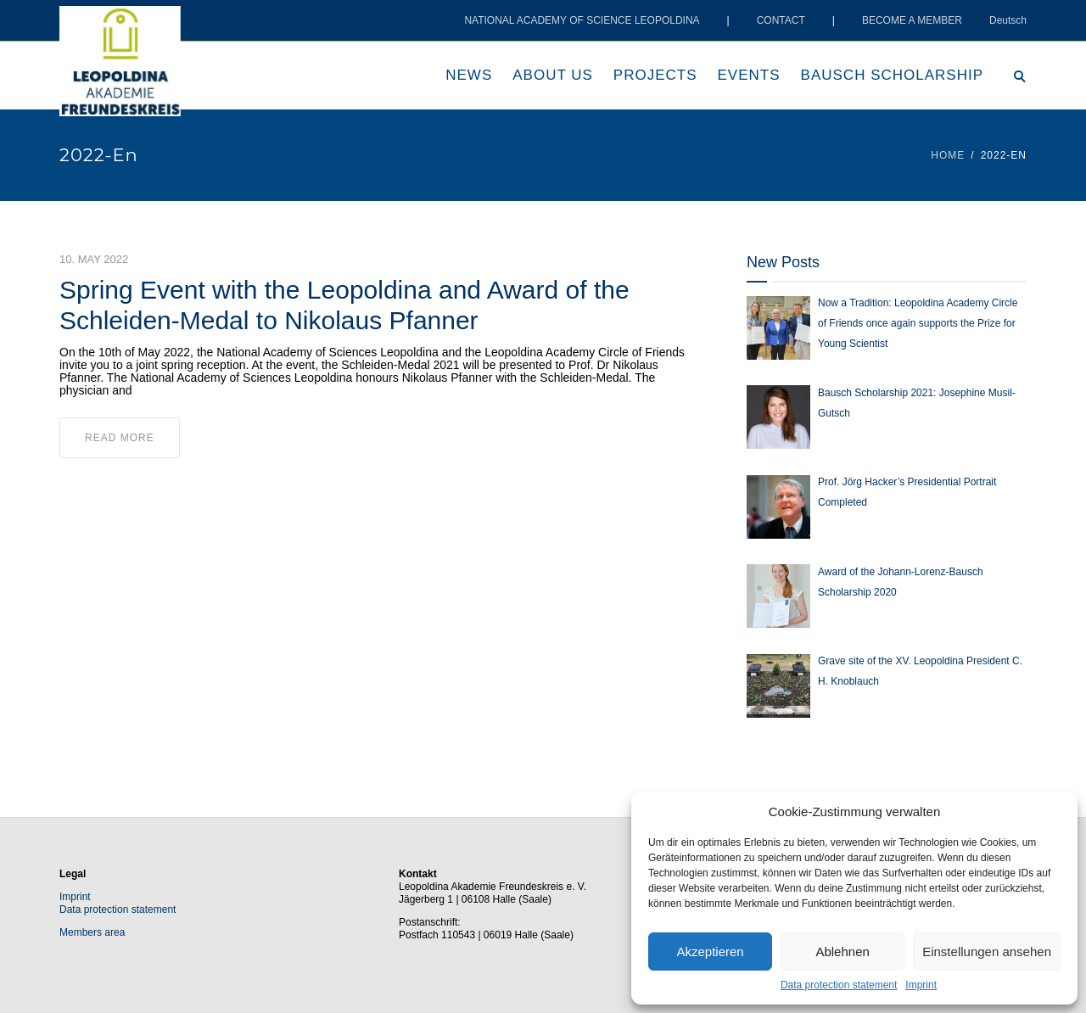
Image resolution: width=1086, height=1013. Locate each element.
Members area (92, 932)
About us (552, 75)
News (468, 75)
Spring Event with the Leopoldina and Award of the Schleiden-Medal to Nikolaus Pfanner (344, 305)
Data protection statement (839, 985)
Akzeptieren (709, 951)
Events (749, 75)
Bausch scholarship (892, 75)
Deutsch (1008, 20)
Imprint (921, 985)
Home (948, 155)
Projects (655, 75)
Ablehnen (842, 951)
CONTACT (781, 20)
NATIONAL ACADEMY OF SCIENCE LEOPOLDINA (581, 20)
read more (119, 438)
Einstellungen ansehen (986, 951)
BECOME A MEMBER (912, 20)
